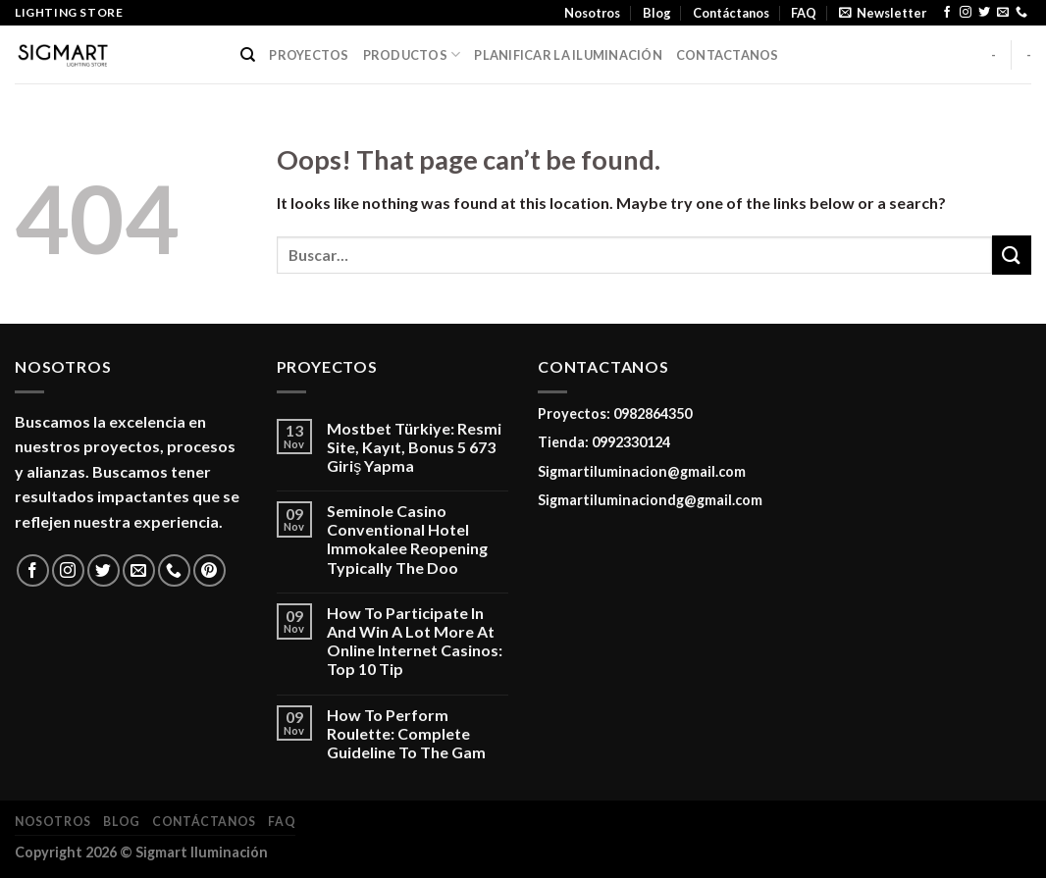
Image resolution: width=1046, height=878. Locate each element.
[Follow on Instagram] (965, 13)
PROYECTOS (308, 55)
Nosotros (592, 13)
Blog (657, 13)
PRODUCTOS (412, 54)
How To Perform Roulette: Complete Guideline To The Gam (406, 733)
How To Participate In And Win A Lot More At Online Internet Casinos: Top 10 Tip (414, 641)
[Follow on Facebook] (947, 13)
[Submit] (1011, 254)
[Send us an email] (1003, 13)
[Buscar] (247, 55)
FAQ (803, 13)
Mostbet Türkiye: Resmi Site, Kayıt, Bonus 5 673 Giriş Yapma (414, 447)
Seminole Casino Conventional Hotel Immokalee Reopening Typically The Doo (407, 539)
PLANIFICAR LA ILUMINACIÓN (567, 55)
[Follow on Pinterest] (209, 570)
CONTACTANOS (727, 55)
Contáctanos (731, 13)
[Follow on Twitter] (984, 13)
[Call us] (1021, 13)
